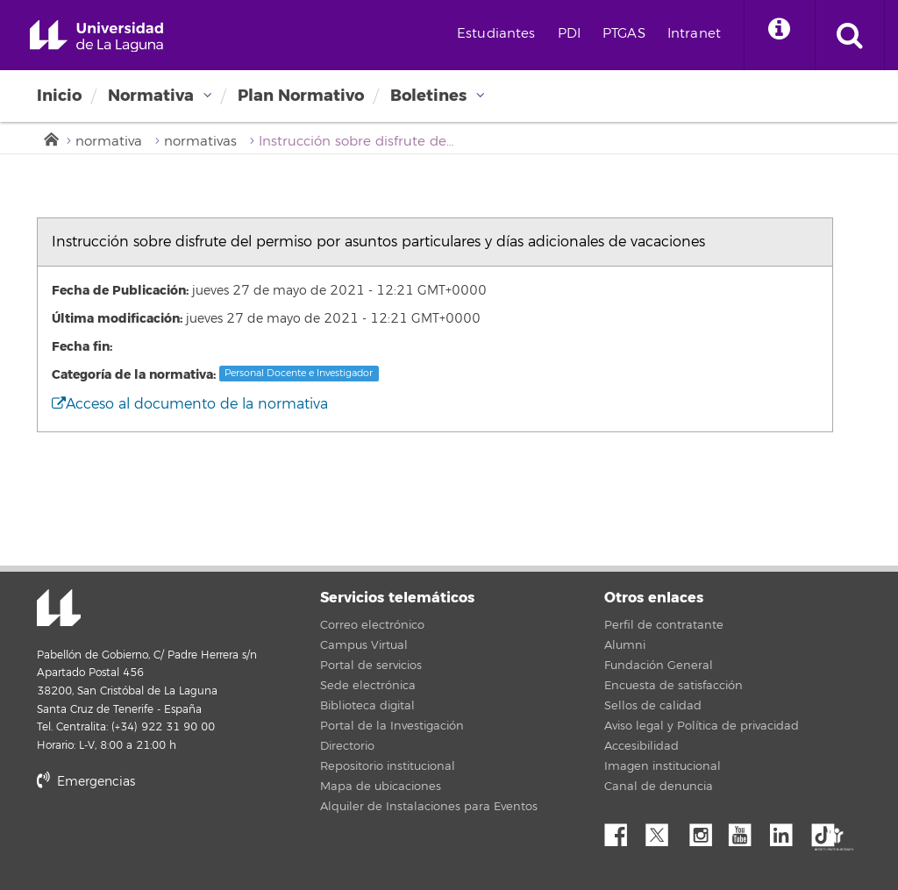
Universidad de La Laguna (96, 36)
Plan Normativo (301, 95)
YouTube (746, 830)
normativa (108, 141)
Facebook (622, 830)
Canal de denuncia (658, 787)
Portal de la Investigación (392, 726)
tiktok (828, 830)
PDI (569, 33)
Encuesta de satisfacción (673, 686)
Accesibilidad (641, 746)
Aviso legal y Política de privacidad (701, 726)
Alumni (624, 645)
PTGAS (623, 33)
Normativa (151, 95)
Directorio (347, 746)
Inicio (59, 95)
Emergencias (86, 781)
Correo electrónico (372, 625)
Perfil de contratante (663, 625)
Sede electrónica (368, 686)
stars (168, 841)
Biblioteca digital (367, 706)
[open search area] (850, 35)
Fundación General (658, 666)
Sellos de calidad (653, 706)
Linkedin (787, 830)
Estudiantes (496, 33)
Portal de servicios (371, 666)
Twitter (663, 830)
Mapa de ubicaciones (380, 787)
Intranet (694, 33)
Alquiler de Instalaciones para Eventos (429, 807)
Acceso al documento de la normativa (190, 404)
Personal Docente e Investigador (298, 373)
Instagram (705, 830)
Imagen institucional (662, 766)
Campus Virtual (364, 645)
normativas (200, 141)
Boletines (428, 95)
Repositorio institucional (387, 766)
